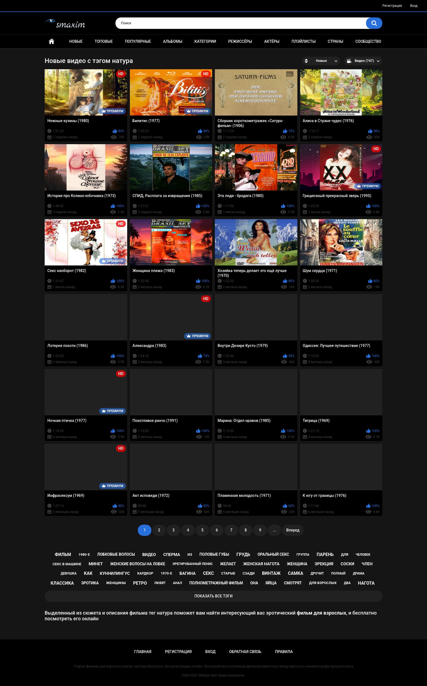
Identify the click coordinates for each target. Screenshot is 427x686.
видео (149, 554)
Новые (76, 41)
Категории (205, 41)
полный (338, 573)
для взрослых (323, 583)
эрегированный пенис (192, 564)
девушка (69, 573)
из (189, 554)
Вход (413, 6)
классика (62, 583)
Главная (51, 42)
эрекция (324, 563)
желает (228, 564)
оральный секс (273, 554)
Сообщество (368, 41)
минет (96, 563)
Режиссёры (240, 41)
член (367, 563)
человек (363, 555)
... (274, 530)
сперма (171, 554)
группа (303, 555)
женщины (116, 583)
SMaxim (204, 675)
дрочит (317, 573)
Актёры (271, 41)
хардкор (145, 573)
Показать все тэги (213, 596)
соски (347, 563)
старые (228, 573)
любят (160, 583)
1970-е (166, 573)
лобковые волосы (116, 554)
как (88, 573)
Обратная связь (245, 651)
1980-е (84, 554)
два (347, 583)
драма (358, 573)
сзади (249, 573)
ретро (140, 583)
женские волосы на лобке (137, 564)
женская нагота (261, 563)
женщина (297, 564)
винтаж (271, 573)
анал (177, 583)
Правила (284, 651)
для (344, 554)
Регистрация (392, 6)
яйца (271, 583)
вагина (187, 573)
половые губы (214, 554)
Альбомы (172, 41)
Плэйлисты (304, 41)
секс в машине (67, 564)
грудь (243, 554)
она (254, 583)
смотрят (293, 583)
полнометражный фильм (216, 583)
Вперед (292, 530)
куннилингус (115, 573)
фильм (63, 554)
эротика (90, 583)
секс (208, 573)
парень (325, 554)
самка (295, 573)
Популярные (138, 41)
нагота (366, 583)
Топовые (104, 41)
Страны (335, 41)
